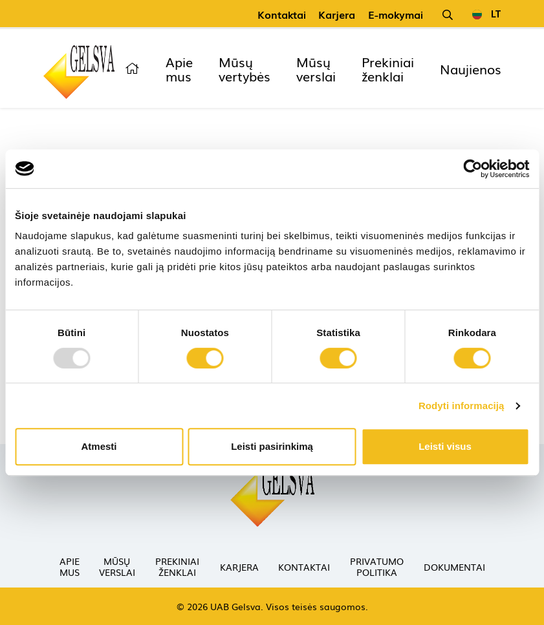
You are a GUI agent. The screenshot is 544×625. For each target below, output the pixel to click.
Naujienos (470, 68)
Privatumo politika (377, 566)
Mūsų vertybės (244, 68)
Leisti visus (445, 446)
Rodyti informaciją (462, 405)
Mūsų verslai (316, 68)
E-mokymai (395, 14)
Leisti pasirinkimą (272, 446)
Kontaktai (281, 14)
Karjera (336, 14)
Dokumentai (454, 566)
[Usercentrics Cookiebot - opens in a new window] (472, 168)
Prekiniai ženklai (388, 68)
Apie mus (179, 68)
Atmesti (98, 446)
